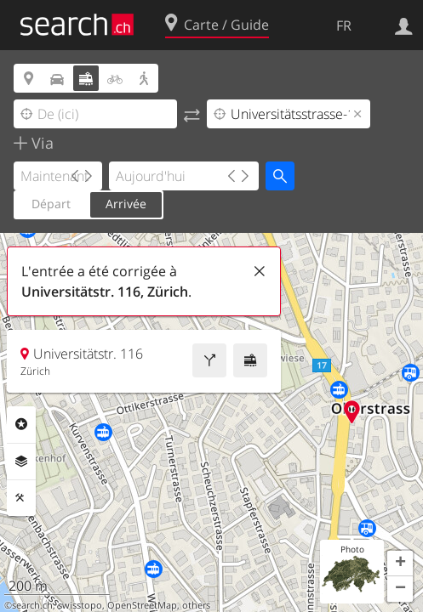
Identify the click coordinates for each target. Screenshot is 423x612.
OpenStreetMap (142, 605)
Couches (21, 461)
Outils (21, 498)
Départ (51, 204)
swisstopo (80, 605)
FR (344, 25)
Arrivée (126, 204)
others (196, 605)
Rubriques (21, 424)
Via (40, 143)
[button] (400, 563)
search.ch (32, 605)
